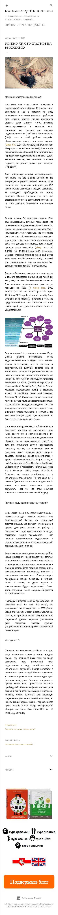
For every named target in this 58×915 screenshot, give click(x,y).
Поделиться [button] (11, 725)
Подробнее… (36, 25)
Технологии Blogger (29, 898)
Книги (22, 25)
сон (15, 729)
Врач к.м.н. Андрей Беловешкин (29, 11)
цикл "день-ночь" (26, 729)
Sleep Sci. (11, 145)
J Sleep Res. (38, 288)
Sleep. (39, 247)
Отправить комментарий (19, 744)
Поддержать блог (29, 881)
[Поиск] (51, 5)
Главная (10, 25)
